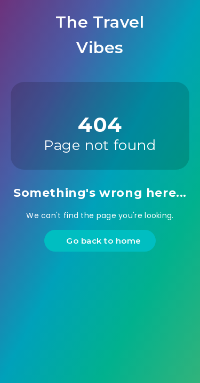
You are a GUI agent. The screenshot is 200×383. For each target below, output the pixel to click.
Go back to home (101, 241)
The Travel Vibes (99, 34)
